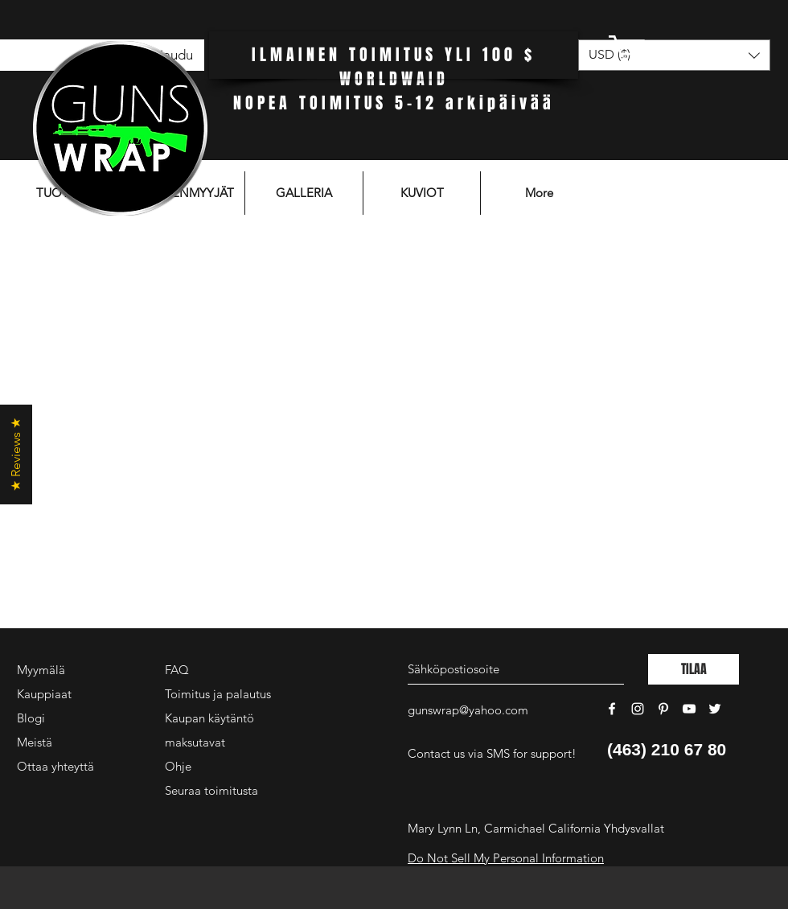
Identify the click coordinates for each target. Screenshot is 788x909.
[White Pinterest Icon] (663, 709)
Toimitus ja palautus (218, 693)
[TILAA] (693, 669)
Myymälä (41, 669)
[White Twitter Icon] (715, 709)
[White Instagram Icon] (638, 709)
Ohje (178, 766)
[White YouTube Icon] (689, 709)
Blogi (31, 718)
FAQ (177, 669)
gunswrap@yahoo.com (468, 710)
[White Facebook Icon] (612, 709)
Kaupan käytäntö (209, 718)
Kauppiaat (44, 693)
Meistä (34, 742)
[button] (671, 49)
